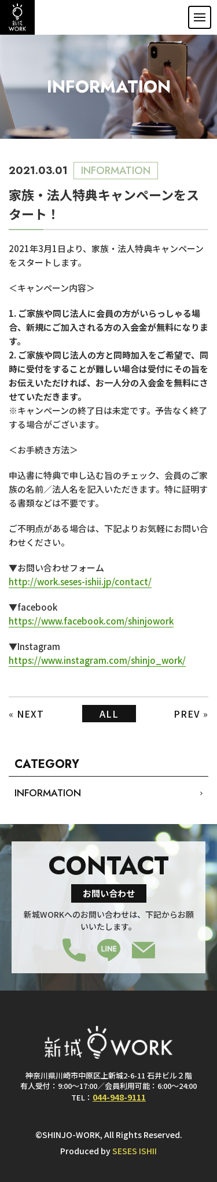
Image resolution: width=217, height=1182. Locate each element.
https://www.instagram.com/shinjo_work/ (97, 660)
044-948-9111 (119, 1097)
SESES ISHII (134, 1151)
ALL (109, 714)
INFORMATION (47, 793)
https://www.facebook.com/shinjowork (91, 621)
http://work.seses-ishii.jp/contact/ (80, 581)
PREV (187, 714)
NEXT (30, 714)
